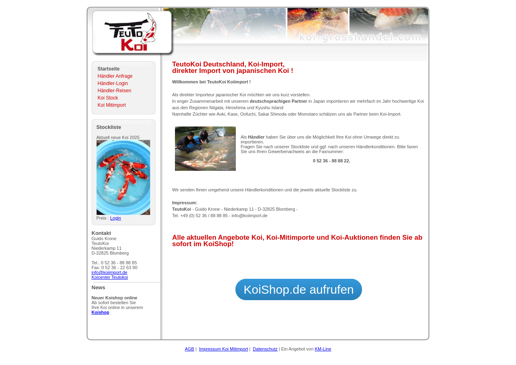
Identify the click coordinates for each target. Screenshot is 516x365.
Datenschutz (265, 348)
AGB (189, 348)
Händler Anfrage (115, 76)
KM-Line (323, 348)
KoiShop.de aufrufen (298, 289)
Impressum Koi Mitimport (223, 348)
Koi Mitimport (112, 105)
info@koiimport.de (109, 272)
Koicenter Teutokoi (110, 277)
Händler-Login (113, 83)
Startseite (109, 69)
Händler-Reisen (114, 90)
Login (115, 218)
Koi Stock (108, 98)
